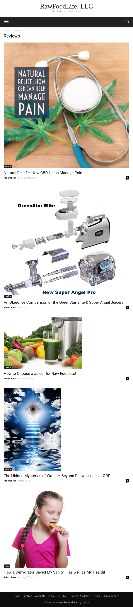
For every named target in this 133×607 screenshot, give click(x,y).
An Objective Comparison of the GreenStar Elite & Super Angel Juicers (64, 302)
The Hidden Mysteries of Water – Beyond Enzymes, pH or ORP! (57, 476)
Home (7, 30)
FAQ (65, 596)
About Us (40, 596)
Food (7, 566)
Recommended (111, 596)
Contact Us (54, 596)
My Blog (28, 596)
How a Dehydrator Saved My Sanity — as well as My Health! (54, 572)
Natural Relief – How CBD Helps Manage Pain (43, 173)
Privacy (96, 596)
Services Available (80, 596)
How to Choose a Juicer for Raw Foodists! (40, 373)
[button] (128, 22)
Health (8, 166)
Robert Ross (10, 177)
